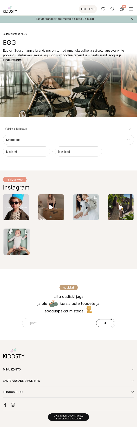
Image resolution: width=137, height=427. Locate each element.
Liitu (105, 323)
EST (84, 9)
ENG (92, 9)
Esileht (6, 33)
